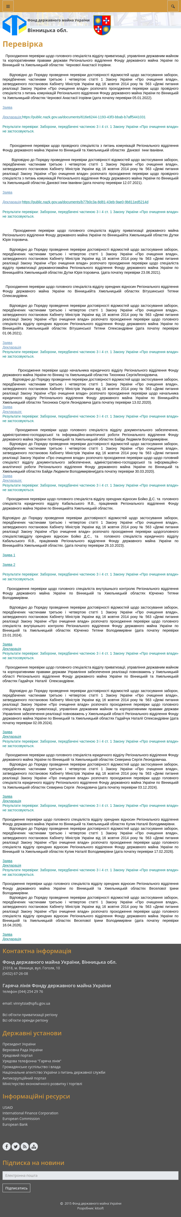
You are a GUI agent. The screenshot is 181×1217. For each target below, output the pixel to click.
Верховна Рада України (23, 1049)
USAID (8, 1107)
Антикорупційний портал (24, 1078)
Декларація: (12, 117)
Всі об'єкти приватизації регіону (30, 1014)
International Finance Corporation (30, 1113)
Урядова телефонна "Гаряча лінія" (32, 1061)
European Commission (21, 1118)
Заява (7, 107)
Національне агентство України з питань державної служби (54, 1072)
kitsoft (99, 1208)
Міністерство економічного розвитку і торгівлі (42, 1083)
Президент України (19, 1044)
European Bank (15, 1124)
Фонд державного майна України (59, 20)
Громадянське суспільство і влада (32, 1066)
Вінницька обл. (48, 30)
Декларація (12, 202)
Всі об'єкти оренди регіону (25, 1020)
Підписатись (16, 1188)
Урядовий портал (18, 1055)
